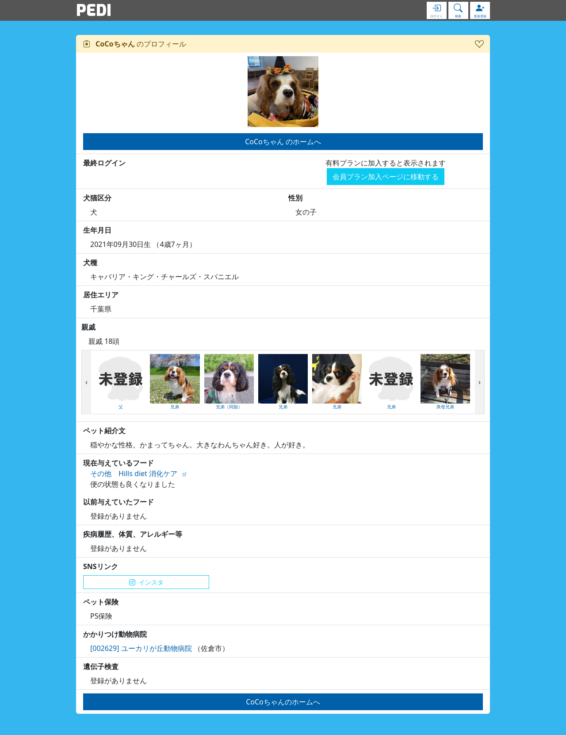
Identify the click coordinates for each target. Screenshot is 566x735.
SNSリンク (100, 566)
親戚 (88, 327)
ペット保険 (101, 602)
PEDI (93, 10)
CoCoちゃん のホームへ (283, 141)
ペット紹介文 (104, 430)
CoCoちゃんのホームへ (283, 702)
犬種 (90, 262)
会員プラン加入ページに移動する (386, 176)
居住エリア (101, 295)
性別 (295, 198)
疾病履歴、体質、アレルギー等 (132, 534)
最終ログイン (104, 163)
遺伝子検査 (101, 666)
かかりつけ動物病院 (115, 634)
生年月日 (97, 230)
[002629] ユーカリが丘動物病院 (141, 648)
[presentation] (86, 382)
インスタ (146, 582)
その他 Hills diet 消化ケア (133, 473)
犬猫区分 (97, 198)
